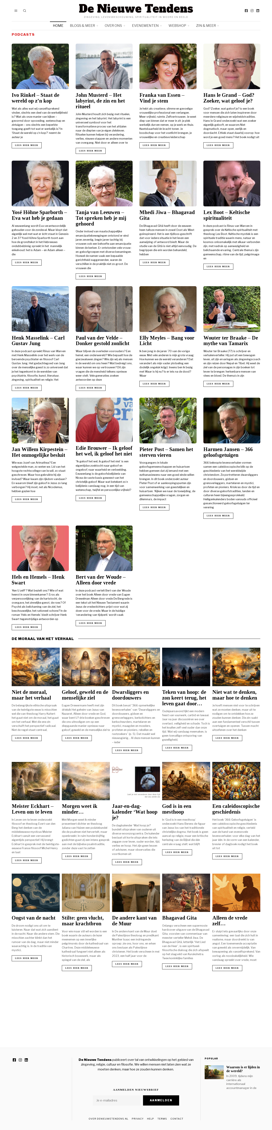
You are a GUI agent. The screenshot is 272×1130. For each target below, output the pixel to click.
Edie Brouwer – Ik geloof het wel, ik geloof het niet (104, 451)
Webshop (177, 26)
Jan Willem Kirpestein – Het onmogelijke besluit (39, 452)
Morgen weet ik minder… (79, 809)
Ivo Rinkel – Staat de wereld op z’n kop (35, 98)
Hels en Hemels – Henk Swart (38, 580)
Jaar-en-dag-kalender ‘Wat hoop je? (134, 811)
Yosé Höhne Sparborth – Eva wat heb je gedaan (39, 215)
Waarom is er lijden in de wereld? (243, 1069)
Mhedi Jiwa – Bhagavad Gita (167, 215)
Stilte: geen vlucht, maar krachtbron (83, 920)
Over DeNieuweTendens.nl (108, 1118)
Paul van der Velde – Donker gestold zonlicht (102, 340)
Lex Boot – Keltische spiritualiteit (226, 215)
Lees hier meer (26, 145)
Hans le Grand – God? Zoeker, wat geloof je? (228, 98)
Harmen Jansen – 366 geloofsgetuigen (228, 452)
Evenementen (145, 26)
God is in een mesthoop (176, 809)
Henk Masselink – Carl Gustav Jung (38, 340)
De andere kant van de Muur (134, 920)
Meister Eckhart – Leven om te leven (33, 809)
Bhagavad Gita (179, 918)
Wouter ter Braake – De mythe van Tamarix (230, 340)
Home (58, 26)
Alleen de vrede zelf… (229, 920)
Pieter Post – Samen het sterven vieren (166, 452)
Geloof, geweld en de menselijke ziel (85, 695)
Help (150, 1118)
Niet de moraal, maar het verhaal (31, 695)
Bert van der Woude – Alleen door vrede (101, 580)
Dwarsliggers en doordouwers (130, 695)
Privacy (138, 1118)
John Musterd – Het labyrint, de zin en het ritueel (100, 100)
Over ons (113, 26)
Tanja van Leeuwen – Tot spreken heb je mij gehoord (101, 218)
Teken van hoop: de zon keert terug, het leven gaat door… (184, 697)
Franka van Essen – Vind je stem (161, 98)
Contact (176, 1118)
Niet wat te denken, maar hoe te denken (234, 695)
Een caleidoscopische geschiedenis (236, 809)
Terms (162, 1118)
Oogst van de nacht (33, 918)
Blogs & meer (82, 26)
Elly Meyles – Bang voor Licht (166, 340)
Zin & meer (206, 26)
